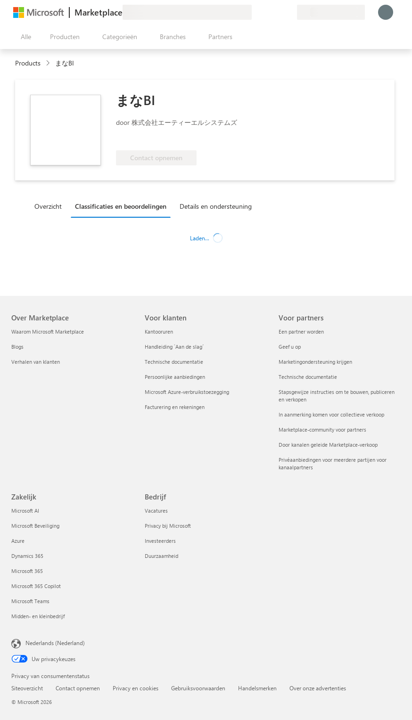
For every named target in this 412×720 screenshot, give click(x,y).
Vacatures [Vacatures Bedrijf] (156, 510)
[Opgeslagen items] (278, 12)
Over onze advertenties (317, 688)
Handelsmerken (257, 688)
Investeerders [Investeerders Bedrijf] (160, 540)
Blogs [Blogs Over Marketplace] (17, 346)
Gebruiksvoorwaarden (198, 688)
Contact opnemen (78, 688)
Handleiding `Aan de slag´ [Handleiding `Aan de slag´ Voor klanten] (174, 346)
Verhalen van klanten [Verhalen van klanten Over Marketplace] (35, 361)
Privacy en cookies (135, 688)
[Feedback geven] (255, 12)
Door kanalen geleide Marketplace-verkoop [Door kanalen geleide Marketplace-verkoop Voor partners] (328, 444)
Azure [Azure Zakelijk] (18, 540)
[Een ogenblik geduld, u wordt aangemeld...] (385, 12)
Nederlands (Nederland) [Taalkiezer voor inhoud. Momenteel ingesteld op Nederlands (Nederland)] (55, 642)
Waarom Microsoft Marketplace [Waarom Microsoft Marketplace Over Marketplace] (47, 331)
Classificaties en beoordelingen (120, 206)
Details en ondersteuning (216, 206)
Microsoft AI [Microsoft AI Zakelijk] (25, 510)
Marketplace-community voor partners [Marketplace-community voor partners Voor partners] (322, 429)
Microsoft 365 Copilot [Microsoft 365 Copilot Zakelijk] (36, 585)
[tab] (50, 206)
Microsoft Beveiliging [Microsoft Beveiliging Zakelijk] (35, 525)
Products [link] (28, 62)
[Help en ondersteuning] (267, 12)
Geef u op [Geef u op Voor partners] (290, 346)
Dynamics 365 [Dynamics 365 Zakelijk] (27, 555)
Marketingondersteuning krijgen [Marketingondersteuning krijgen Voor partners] (315, 361)
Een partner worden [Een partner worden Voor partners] (301, 331)
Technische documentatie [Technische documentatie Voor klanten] (174, 361)
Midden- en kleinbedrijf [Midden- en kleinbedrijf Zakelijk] (38, 616)
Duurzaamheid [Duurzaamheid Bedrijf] (161, 555)
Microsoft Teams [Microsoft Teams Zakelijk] (30, 601)
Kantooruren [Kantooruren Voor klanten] (159, 331)
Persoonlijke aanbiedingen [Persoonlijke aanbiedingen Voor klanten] (175, 376)
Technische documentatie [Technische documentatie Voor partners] (308, 376)
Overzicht (48, 206)
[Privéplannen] (289, 12)
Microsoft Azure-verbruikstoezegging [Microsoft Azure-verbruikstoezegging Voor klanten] (187, 391)
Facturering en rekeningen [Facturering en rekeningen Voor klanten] (175, 406)
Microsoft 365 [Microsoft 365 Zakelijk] (27, 570)
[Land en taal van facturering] (331, 12)
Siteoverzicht (27, 688)
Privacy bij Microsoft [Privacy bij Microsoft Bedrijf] (168, 525)
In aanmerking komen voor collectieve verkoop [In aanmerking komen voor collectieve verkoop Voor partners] (331, 414)
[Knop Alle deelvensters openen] (24, 37)
